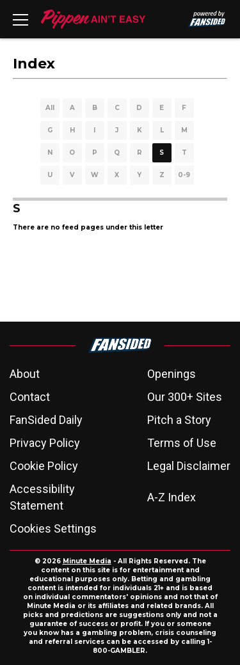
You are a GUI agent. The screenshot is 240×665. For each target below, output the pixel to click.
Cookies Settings (53, 528)
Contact (30, 396)
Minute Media (87, 561)
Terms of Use (181, 443)
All (49, 108)
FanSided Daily (46, 419)
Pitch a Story (179, 419)
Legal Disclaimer (188, 466)
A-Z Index (171, 497)
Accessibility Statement (42, 497)
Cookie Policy (44, 466)
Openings (171, 373)
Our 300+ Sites (184, 396)
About (25, 373)
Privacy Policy (45, 443)
